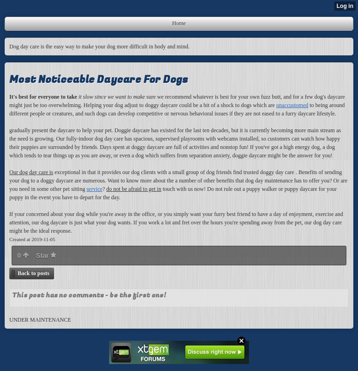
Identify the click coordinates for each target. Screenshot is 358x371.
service (95, 189)
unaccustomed (292, 105)
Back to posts (33, 273)
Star (46, 255)
